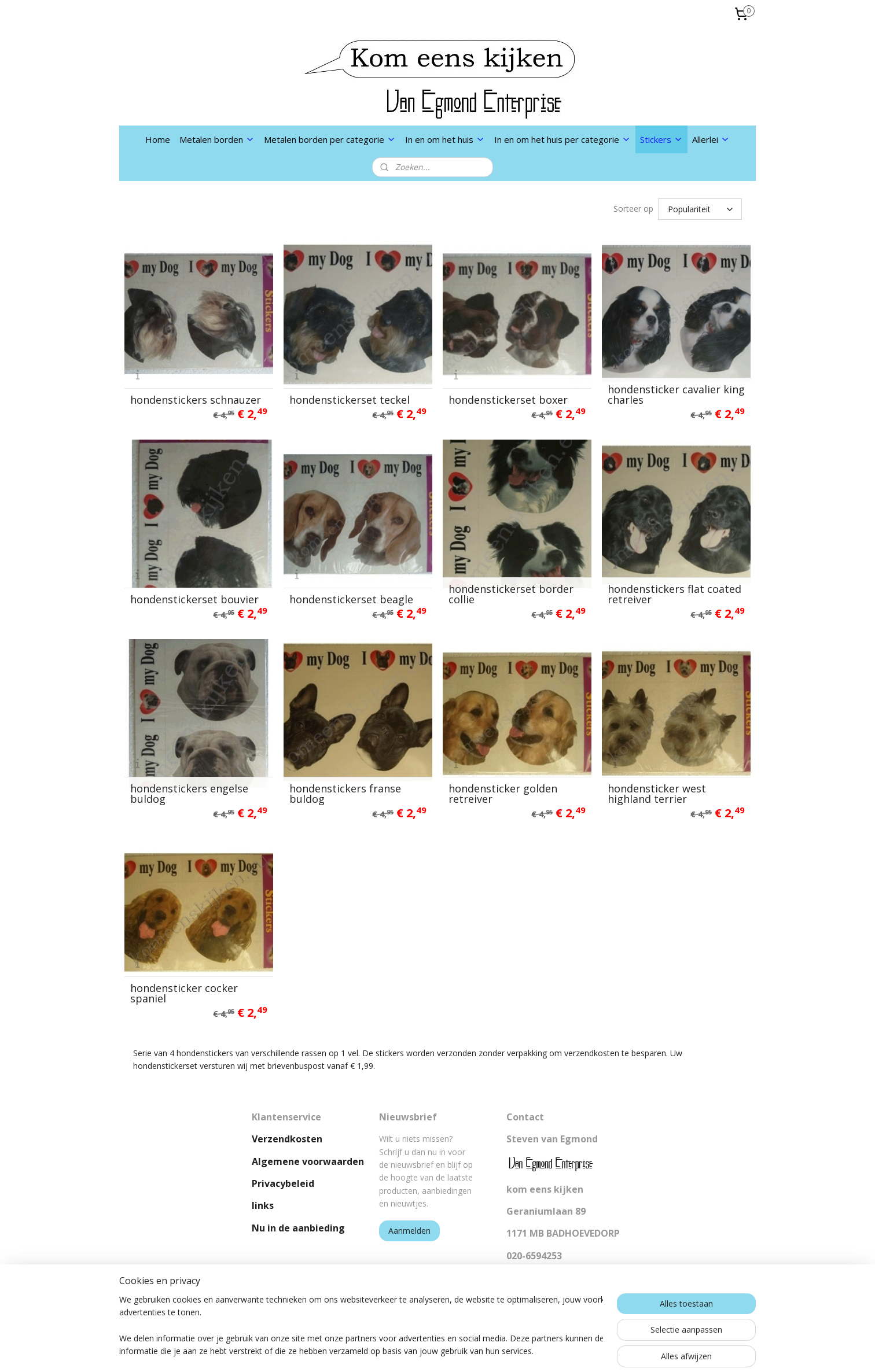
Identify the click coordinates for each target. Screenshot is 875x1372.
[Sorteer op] (700, 209)
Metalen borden (217, 139)
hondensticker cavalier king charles (676, 394)
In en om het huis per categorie (562, 139)
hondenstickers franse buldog (345, 793)
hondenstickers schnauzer (195, 399)
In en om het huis (445, 139)
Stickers (661, 139)
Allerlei (711, 139)
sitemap (397, 1351)
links (263, 1205)
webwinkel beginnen (466, 1351)
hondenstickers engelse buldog (189, 793)
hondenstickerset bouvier (194, 599)
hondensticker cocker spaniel (184, 993)
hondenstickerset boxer (508, 399)
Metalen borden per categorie (330, 139)
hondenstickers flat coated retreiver (674, 594)
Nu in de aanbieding (298, 1228)
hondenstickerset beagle (351, 599)
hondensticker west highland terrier (657, 793)
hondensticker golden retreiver (502, 793)
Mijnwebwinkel (567, 1351)
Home (157, 139)
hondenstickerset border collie (510, 594)
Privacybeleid (283, 1183)
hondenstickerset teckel (349, 399)
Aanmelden (409, 1230)
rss (422, 1351)
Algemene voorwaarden (308, 1161)
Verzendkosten (287, 1139)
